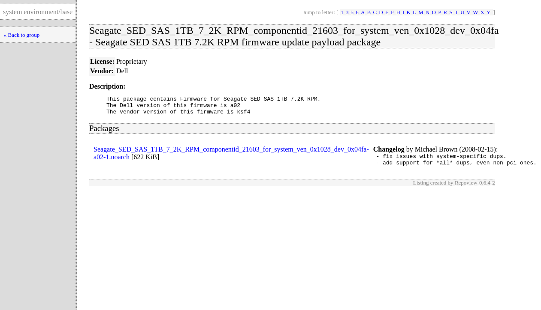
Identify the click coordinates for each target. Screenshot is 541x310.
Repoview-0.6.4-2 (475, 189)
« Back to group (21, 35)
